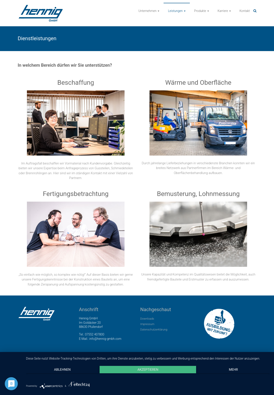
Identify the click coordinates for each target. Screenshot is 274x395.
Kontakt (245, 11)
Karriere (223, 11)
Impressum (147, 324)
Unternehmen (147, 11)
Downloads (147, 318)
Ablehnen (62, 370)
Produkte (200, 11)
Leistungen (175, 11)
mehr (233, 370)
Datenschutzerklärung (153, 329)
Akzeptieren (147, 370)
